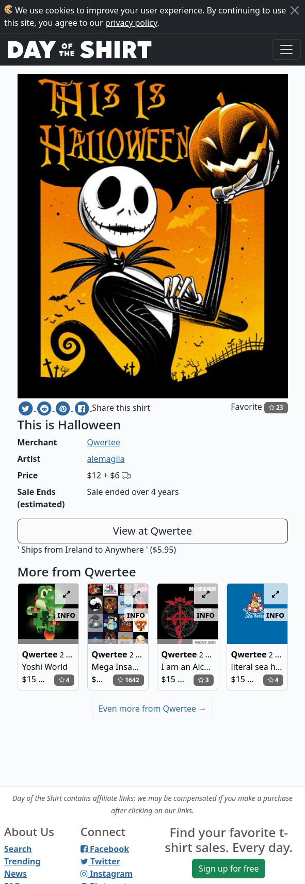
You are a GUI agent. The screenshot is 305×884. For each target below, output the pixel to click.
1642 (128, 680)
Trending (22, 861)
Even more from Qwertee (153, 708)
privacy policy (131, 22)
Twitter (100, 861)
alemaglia (106, 458)
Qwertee (104, 442)
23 (276, 407)
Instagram (107, 873)
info (66, 614)
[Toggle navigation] (286, 49)
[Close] (294, 10)
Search (17, 849)
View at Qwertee (152, 531)
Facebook (105, 849)
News (15, 873)
